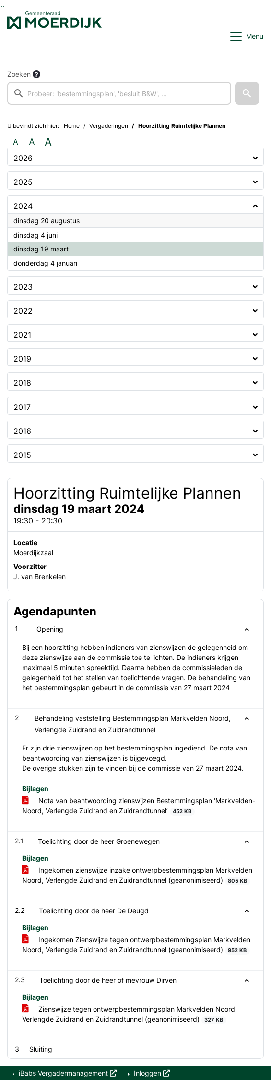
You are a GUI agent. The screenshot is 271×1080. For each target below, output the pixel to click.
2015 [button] (22, 455)
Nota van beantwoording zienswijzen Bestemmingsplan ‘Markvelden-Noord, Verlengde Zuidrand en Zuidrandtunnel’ (138, 806)
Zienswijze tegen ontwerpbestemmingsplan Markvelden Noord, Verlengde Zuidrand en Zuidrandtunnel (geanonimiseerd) (129, 1014)
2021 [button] (22, 335)
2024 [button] (23, 206)
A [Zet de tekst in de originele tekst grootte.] (15, 142)
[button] (247, 93)
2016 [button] (22, 431)
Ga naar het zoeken (1, 6)
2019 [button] (22, 359)
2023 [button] (23, 287)
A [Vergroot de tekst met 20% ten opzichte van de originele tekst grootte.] (32, 142)
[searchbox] (119, 93)
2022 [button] (23, 311)
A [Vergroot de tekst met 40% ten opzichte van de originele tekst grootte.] (48, 142)
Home (72, 125)
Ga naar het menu (3, 6)
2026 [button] (23, 158)
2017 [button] (22, 407)
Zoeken (19, 74)
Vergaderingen (108, 125)
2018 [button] (22, 382)
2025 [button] (23, 182)
